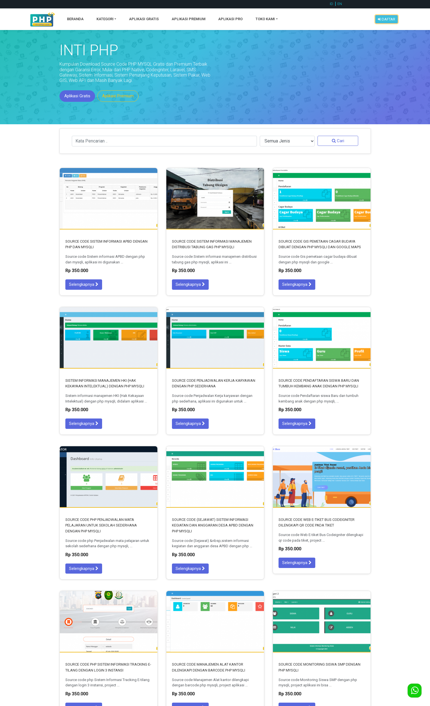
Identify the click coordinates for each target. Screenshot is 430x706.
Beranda (75, 19)
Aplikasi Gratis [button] (77, 95)
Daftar (386, 19)
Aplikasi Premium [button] (118, 95)
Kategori (105, 19)
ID (331, 4)
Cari (338, 140)
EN (339, 4)
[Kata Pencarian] (164, 141)
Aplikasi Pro (230, 19)
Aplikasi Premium (188, 19)
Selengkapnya (83, 284)
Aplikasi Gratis (144, 19)
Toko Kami (265, 19)
